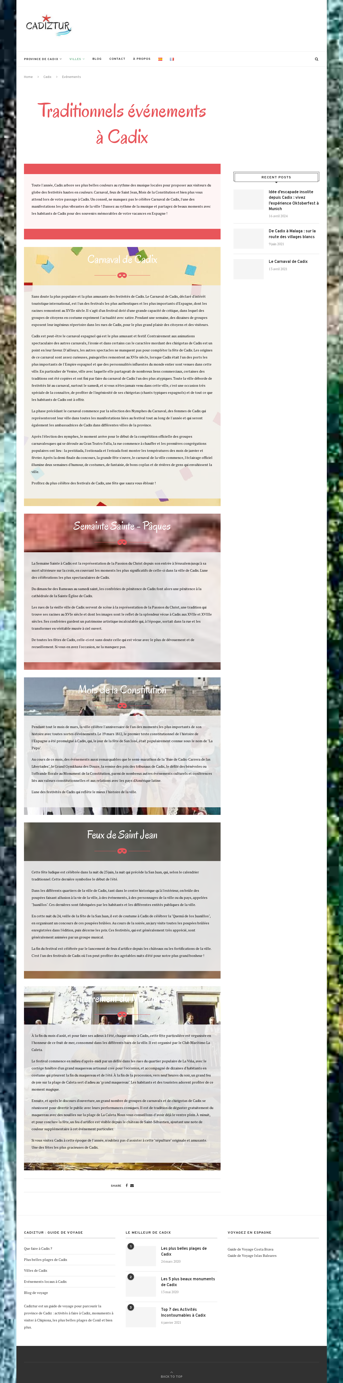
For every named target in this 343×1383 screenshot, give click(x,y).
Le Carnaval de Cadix (288, 261)
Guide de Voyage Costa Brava (250, 1249)
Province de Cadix (41, 59)
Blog (97, 59)
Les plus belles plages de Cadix (184, 1251)
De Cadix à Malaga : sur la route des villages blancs (292, 234)
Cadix (47, 77)
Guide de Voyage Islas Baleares (252, 1255)
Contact (117, 59)
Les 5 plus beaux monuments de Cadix (188, 1282)
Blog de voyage (36, 1292)
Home (28, 77)
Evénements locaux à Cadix (45, 1281)
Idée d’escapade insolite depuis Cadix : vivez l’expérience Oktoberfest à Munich (294, 201)
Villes (75, 59)
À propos (142, 59)
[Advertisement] (227, 25)
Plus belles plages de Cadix (45, 1259)
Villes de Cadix (35, 1270)
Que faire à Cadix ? (38, 1248)
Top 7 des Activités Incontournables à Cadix (183, 1312)
